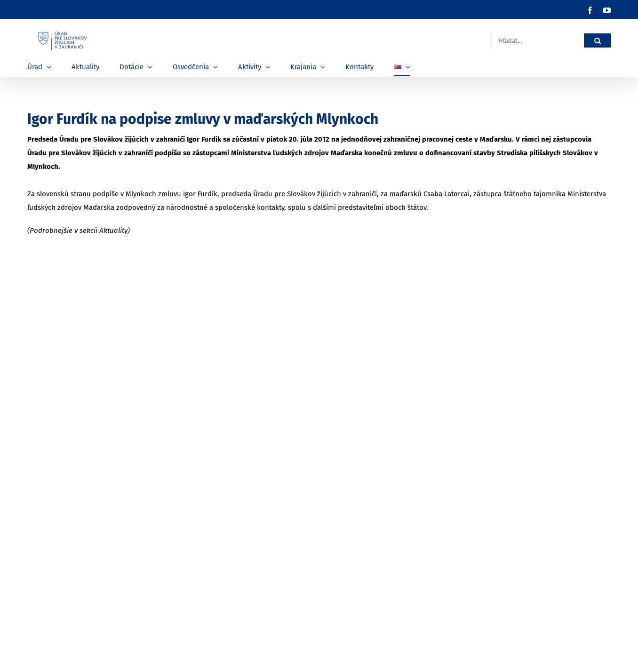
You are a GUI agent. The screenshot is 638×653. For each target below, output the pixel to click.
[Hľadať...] (537, 40)
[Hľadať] (597, 40)
